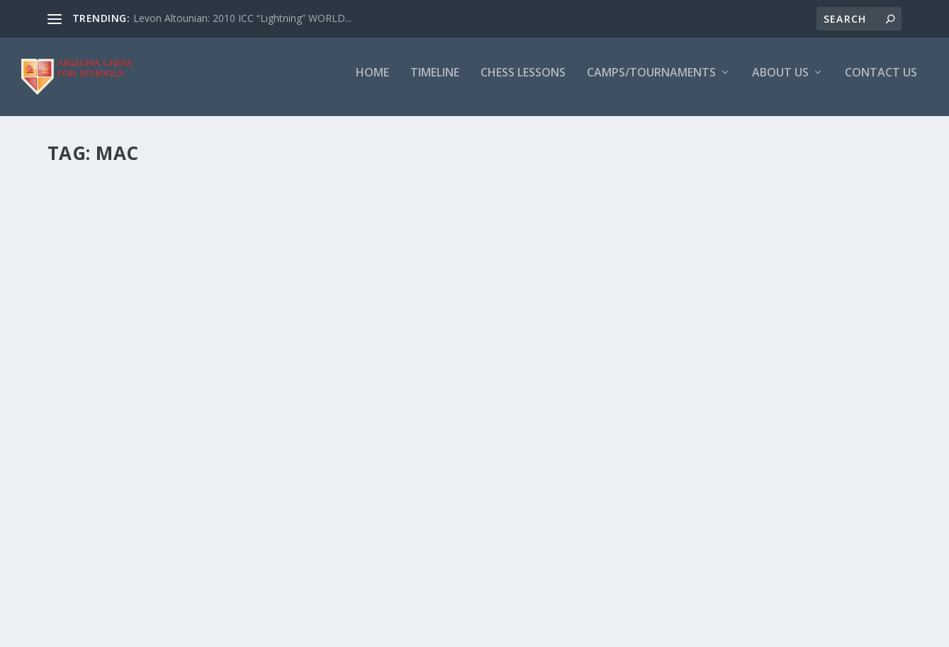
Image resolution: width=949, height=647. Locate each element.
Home (372, 82)
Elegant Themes (145, 630)
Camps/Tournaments (651, 82)
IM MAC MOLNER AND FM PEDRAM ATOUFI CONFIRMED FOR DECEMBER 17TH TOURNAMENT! (510, 218)
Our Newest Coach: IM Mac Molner (176, 412)
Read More (99, 346)
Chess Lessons (523, 82)
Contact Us (881, 82)
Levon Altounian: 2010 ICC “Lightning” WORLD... (242, 18)
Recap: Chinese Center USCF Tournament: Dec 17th (195, 211)
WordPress (278, 630)
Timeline (434, 82)
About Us (780, 82)
